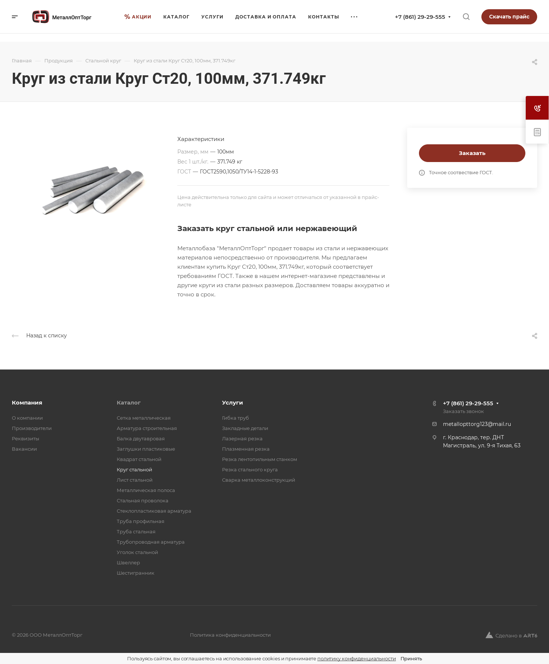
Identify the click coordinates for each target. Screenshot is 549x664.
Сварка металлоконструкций (258, 480)
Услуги (232, 402)
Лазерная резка (242, 438)
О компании (27, 418)
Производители (32, 428)
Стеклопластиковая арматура (154, 511)
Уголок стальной (137, 552)
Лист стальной (135, 480)
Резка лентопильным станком (259, 459)
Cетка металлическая (144, 418)
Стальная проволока (142, 500)
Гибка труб (235, 418)
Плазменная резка (246, 449)
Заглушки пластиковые (146, 449)
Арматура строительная (147, 428)
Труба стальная (136, 531)
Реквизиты (25, 438)
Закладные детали (245, 428)
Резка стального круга (250, 469)
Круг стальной (134, 469)
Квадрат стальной (139, 459)
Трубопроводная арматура (151, 542)
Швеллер (128, 562)
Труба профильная (140, 521)
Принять (411, 658)
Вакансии (24, 449)
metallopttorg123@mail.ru (477, 424)
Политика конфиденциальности (230, 635)
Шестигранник (135, 573)
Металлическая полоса (146, 490)
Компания (27, 402)
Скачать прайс (509, 16)
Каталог (129, 402)
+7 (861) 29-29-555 (420, 16)
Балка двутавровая (141, 438)
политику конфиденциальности (356, 658)
